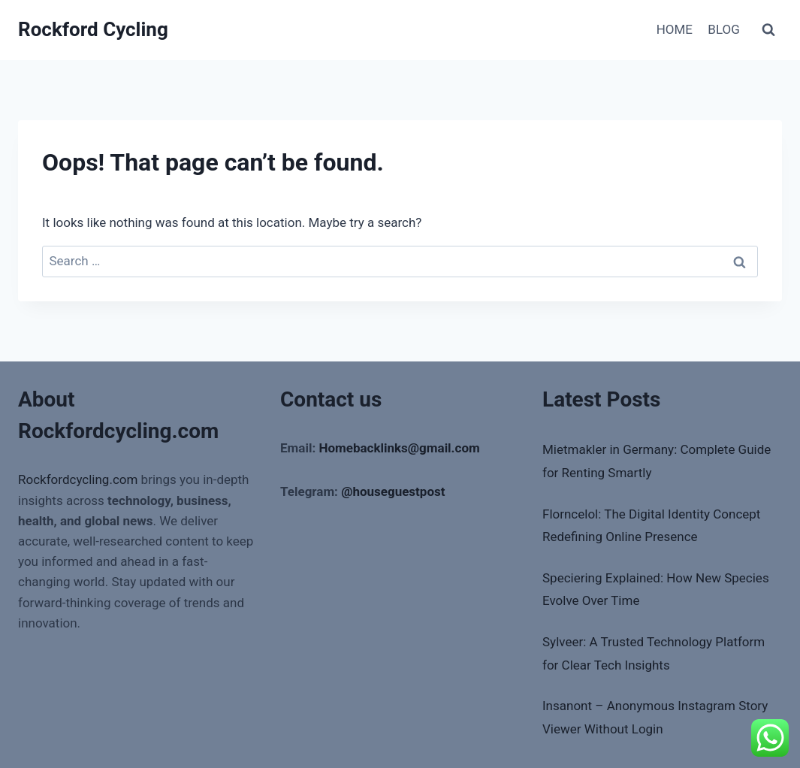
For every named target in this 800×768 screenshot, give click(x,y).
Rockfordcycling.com (77, 479)
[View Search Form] (768, 30)
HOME (675, 29)
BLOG (723, 29)
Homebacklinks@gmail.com (398, 447)
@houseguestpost (393, 491)
